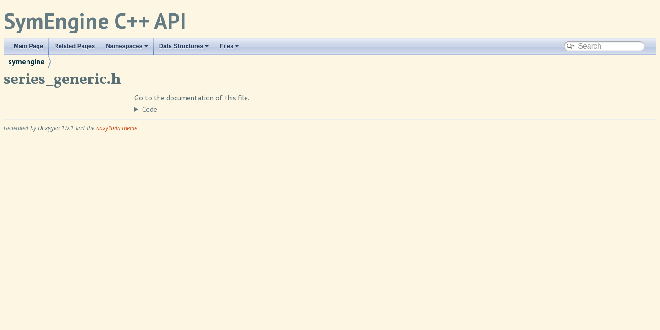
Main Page (28, 46)
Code (149, 109)
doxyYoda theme (116, 128)
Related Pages (74, 46)
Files (229, 46)
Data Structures (184, 46)
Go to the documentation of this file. (191, 97)
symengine (26, 61)
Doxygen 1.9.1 (56, 128)
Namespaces (127, 46)
